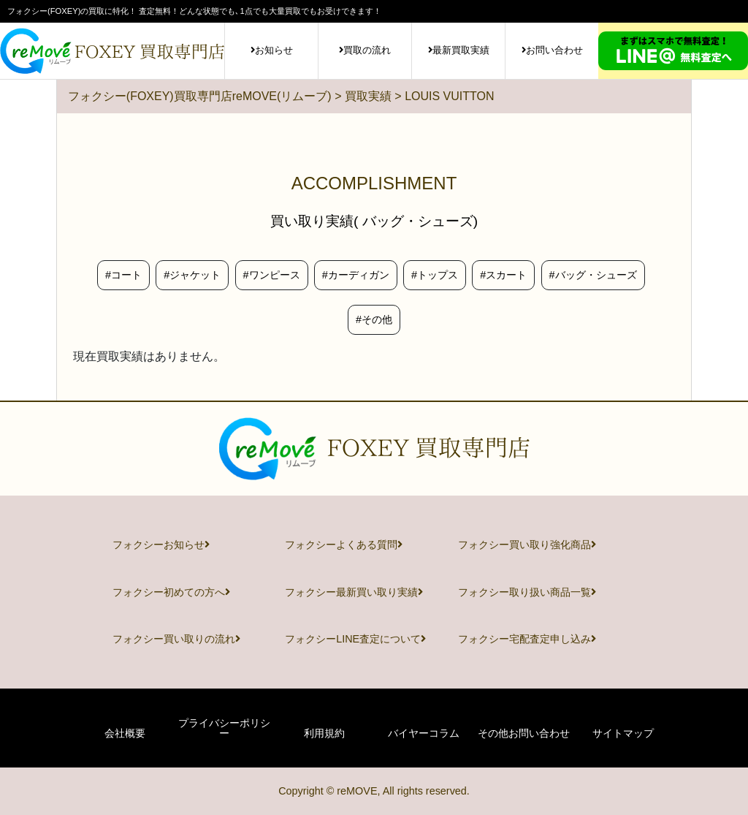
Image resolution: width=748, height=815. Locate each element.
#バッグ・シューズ (593, 275)
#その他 (374, 319)
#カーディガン (355, 275)
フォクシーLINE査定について (355, 639)
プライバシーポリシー (224, 728)
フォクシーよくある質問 (343, 544)
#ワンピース (271, 275)
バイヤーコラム (423, 733)
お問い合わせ (552, 50)
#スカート (503, 275)
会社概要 (124, 733)
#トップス (434, 275)
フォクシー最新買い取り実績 (354, 592)
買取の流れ (365, 50)
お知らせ (272, 50)
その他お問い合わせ (524, 733)
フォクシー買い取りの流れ (176, 639)
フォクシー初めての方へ (171, 592)
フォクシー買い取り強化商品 (527, 544)
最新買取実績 (458, 50)
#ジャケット (192, 275)
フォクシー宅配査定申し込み (527, 639)
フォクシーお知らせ (161, 544)
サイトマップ (623, 733)
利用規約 (324, 733)
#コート (123, 275)
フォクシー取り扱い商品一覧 (527, 592)
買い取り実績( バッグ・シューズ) (374, 221)
